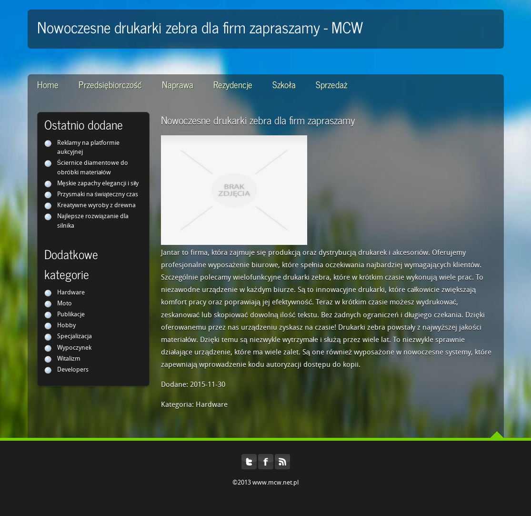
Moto (64, 304)
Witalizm (68, 359)
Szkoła (284, 84)
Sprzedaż (331, 84)
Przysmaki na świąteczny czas (98, 195)
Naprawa (177, 84)
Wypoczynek (74, 348)
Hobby (66, 326)
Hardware (71, 293)
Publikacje (71, 315)
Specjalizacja (74, 337)
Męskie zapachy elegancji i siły (98, 184)
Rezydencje (232, 84)
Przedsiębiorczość (110, 84)
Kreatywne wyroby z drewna (96, 205)
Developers (73, 370)
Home (48, 84)
